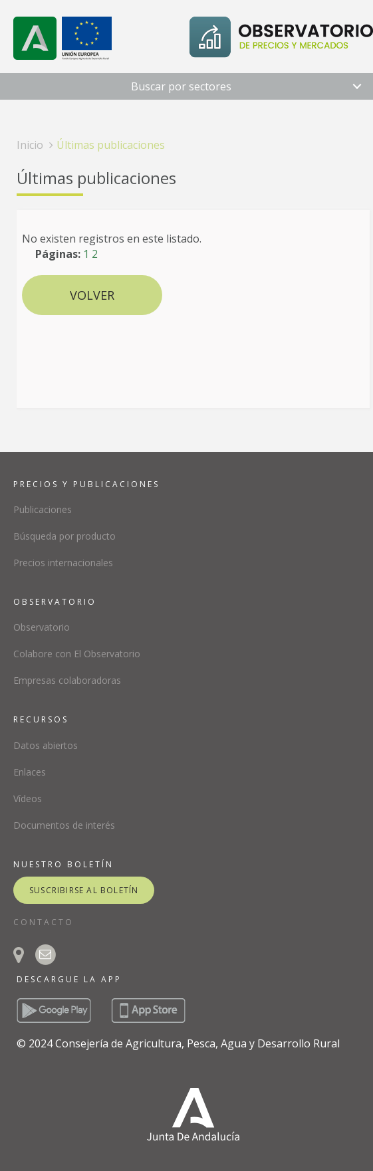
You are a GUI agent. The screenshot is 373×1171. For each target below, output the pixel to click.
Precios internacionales (63, 562)
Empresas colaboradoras (67, 680)
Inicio (30, 145)
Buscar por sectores (181, 86)
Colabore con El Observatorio (76, 653)
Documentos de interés (64, 825)
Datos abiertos (45, 745)
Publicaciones (42, 509)
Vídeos (27, 798)
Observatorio (41, 627)
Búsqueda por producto (64, 536)
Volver (92, 295)
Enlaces (29, 772)
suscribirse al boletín (83, 890)
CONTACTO (43, 922)
